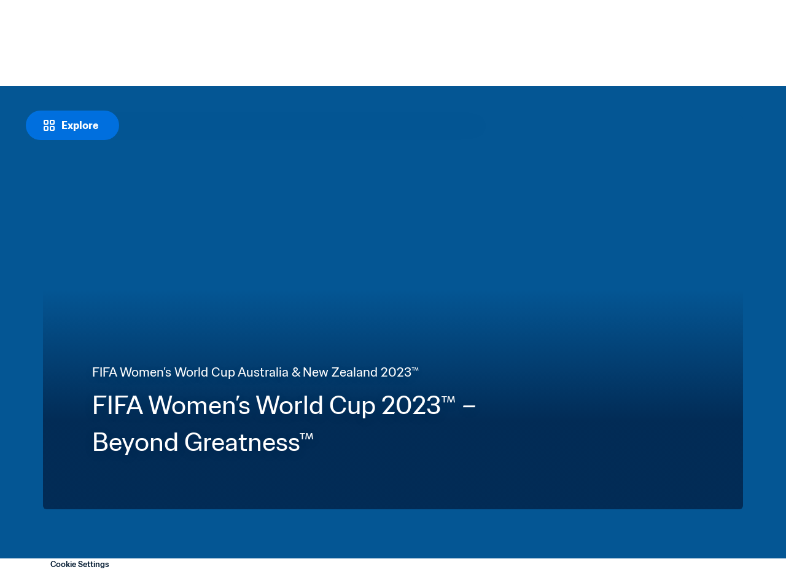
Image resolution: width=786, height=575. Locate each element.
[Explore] (72, 125)
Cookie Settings (79, 564)
